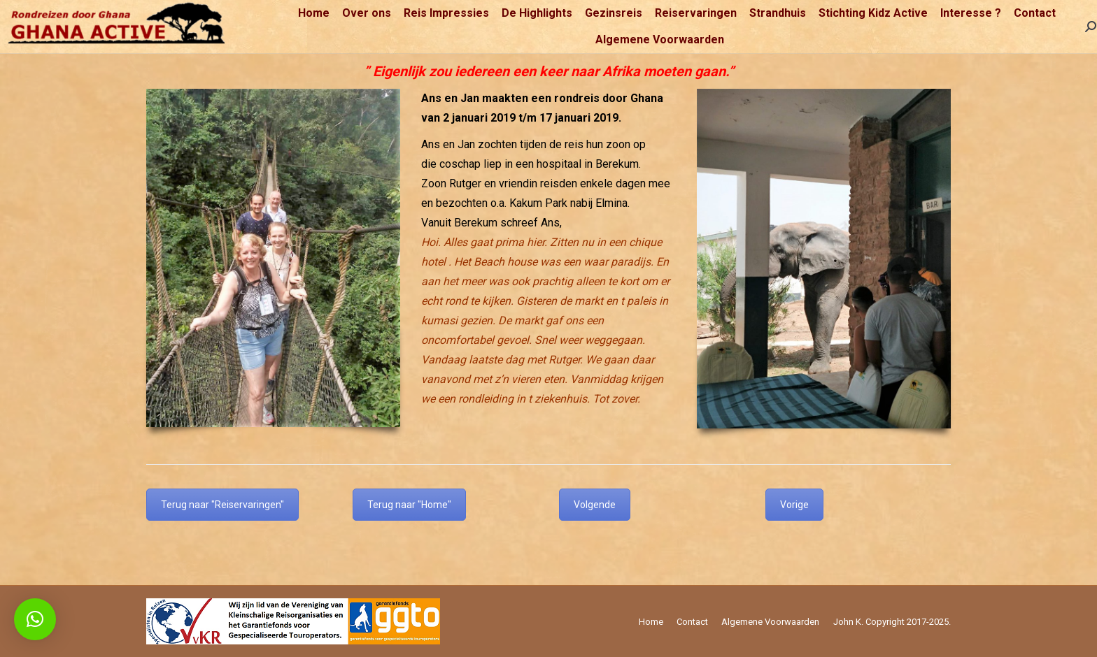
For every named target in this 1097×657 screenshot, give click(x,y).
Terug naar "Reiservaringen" (222, 504)
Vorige (794, 504)
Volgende (595, 504)
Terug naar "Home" (409, 504)
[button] (35, 619)
